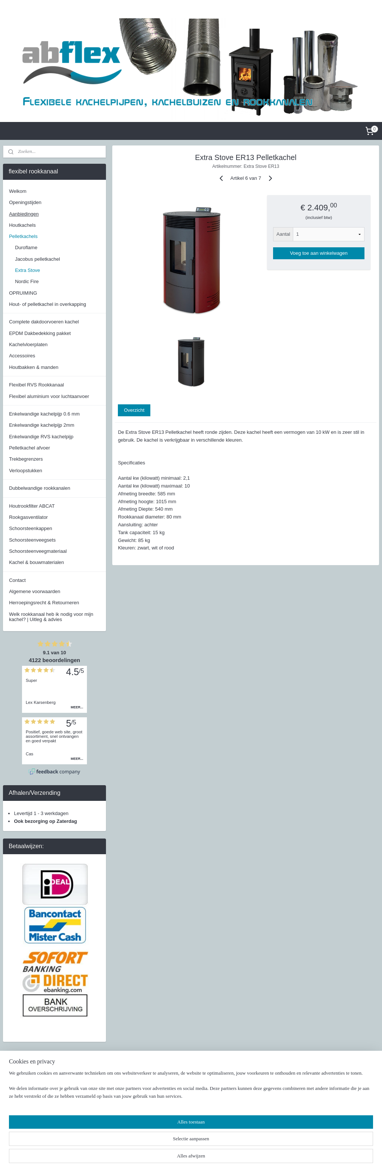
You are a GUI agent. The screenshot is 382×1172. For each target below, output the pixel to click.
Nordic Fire (27, 281)
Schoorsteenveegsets (32, 540)
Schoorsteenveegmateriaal (38, 551)
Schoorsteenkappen (30, 528)
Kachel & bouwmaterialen (36, 562)
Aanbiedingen (24, 214)
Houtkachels (22, 225)
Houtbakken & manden (33, 367)
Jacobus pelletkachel (37, 259)
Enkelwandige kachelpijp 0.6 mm (44, 414)
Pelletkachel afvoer (29, 448)
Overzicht (134, 410)
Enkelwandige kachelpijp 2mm (41, 425)
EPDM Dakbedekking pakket (40, 333)
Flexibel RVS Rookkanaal (36, 385)
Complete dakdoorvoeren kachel (44, 322)
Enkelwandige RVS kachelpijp (41, 436)
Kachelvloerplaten (28, 344)
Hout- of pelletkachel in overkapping (47, 304)
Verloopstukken (25, 470)
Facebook (268, 1085)
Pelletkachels (23, 236)
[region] (142, 1144)
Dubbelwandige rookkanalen (39, 488)
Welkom (17, 191)
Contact (17, 580)
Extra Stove (27, 270)
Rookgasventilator (28, 517)
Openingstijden (25, 202)
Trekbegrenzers (26, 459)
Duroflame (26, 247)
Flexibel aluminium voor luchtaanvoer (49, 396)
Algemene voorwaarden (34, 591)
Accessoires (22, 355)
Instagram (268, 1092)
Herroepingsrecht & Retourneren (44, 602)
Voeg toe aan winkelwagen (319, 253)
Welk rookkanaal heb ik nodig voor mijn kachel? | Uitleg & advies (51, 616)
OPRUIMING (23, 293)
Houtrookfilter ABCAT (32, 506)
